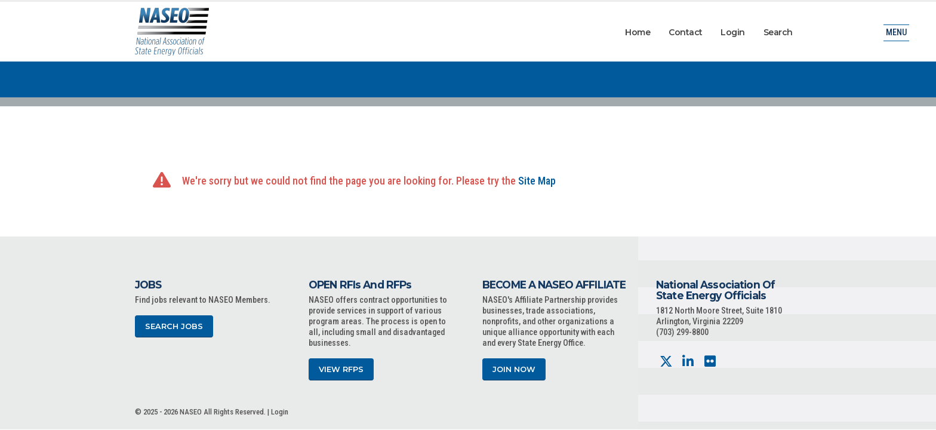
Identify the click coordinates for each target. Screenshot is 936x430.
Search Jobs (174, 326)
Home (637, 32)
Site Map (537, 180)
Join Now (513, 369)
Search (778, 32)
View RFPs (341, 369)
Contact (686, 32)
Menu (896, 32)
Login (733, 32)
